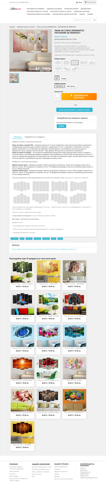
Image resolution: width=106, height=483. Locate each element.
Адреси (56, 474)
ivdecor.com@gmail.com (88, 478)
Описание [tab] (17, 137)
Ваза (22, 238)
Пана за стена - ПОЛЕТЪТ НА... (22, 316)
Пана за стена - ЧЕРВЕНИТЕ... (74, 348)
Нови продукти (14, 471)
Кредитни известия (60, 471)
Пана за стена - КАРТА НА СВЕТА (48, 412)
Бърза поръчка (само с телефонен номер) (74, 110)
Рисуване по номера (35, 9)
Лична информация (60, 467)
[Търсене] (85, 20)
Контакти (12, 474)
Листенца (37, 238)
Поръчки (57, 469)
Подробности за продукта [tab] (35, 137)
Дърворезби (86, 9)
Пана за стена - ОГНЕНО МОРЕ (22, 380)
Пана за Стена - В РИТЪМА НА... (74, 316)
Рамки (82, 14)
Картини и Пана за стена (60, 11)
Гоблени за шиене (54, 9)
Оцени (61, 126)
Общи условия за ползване (40, 472)
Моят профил (13, 476)
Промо (90, 14)
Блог (33, 476)
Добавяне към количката (79, 96)
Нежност (29, 238)
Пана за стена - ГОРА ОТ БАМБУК (22, 284)
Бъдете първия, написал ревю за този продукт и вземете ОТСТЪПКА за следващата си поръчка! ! (44, 249)
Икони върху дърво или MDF (65, 14)
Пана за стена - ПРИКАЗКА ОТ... (48, 348)
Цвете (60, 238)
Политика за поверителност (41, 469)
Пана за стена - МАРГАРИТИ (48, 284)
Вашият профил (61, 464)
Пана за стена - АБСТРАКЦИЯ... (22, 348)
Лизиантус (14, 238)
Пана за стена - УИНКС (74, 380)
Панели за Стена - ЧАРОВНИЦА (74, 284)
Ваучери (57, 476)
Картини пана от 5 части (37, 11)
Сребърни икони (71, 9)
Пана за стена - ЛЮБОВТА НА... (74, 412)
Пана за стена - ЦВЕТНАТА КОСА (22, 412)
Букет (53, 238)
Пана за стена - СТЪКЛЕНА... (22, 445)
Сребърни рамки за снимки (38, 14)
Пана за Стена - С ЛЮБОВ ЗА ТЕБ (48, 380)
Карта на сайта (37, 474)
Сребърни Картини (81, 11)
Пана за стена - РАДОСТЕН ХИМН (48, 316)
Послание (46, 238)
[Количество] (56, 95)
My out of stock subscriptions (63, 479)
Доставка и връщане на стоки (41, 467)
